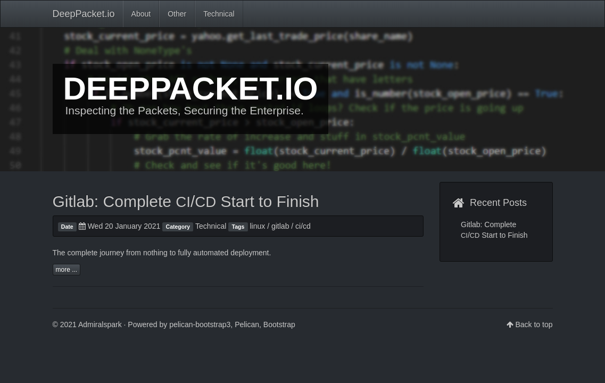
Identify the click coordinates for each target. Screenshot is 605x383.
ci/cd (303, 226)
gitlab (280, 226)
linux (258, 226)
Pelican (247, 324)
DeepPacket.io (84, 14)
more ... (67, 269)
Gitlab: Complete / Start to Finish (186, 201)
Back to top (533, 324)
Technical (218, 14)
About (141, 14)
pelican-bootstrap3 (199, 324)
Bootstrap (279, 324)
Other (177, 14)
